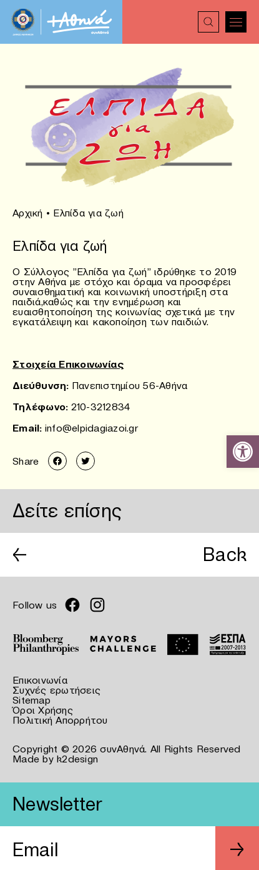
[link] (243, 451)
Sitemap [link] (31, 700)
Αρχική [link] (27, 212)
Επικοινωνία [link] (39, 680)
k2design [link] (77, 758)
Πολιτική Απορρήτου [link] (60, 720)
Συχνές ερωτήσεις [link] (56, 690)
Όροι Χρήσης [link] (42, 710)
